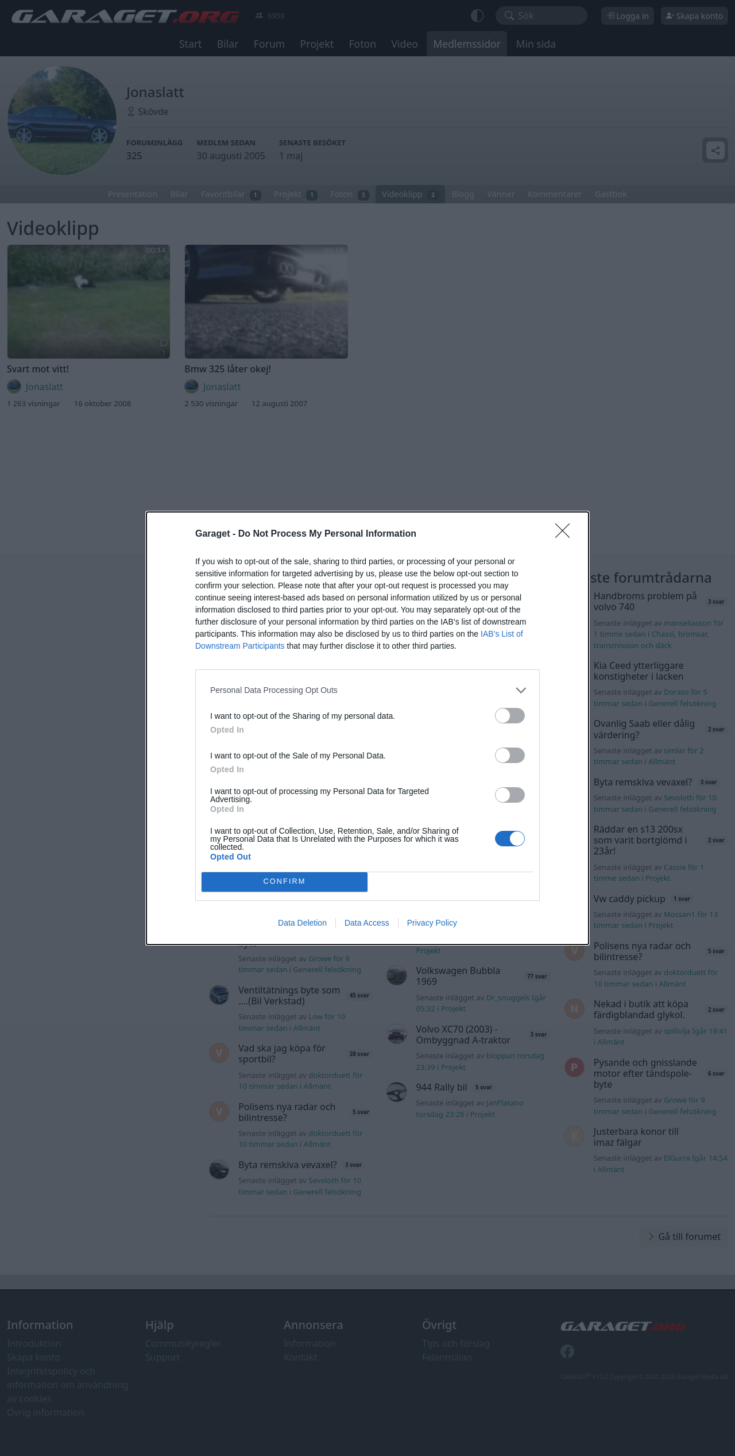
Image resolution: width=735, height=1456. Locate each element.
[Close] (566, 534)
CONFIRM (284, 881)
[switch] (510, 715)
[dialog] (367, 728)
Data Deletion (302, 922)
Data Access (367, 922)
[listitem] (367, 690)
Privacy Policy (432, 922)
